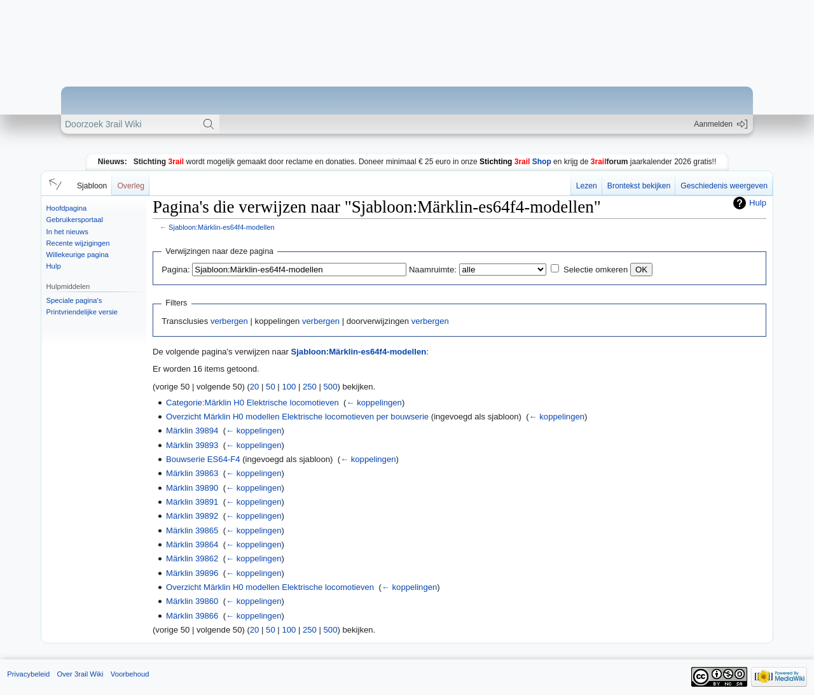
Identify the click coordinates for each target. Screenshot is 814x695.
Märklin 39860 (192, 601)
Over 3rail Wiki (80, 674)
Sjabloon (92, 185)
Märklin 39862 (192, 558)
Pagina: (176, 269)
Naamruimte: (433, 269)
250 (310, 386)
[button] (53, 183)
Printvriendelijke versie (82, 312)
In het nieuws (67, 231)
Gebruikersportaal (74, 219)
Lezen (586, 185)
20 (254, 386)
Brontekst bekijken (638, 185)
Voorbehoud (130, 674)
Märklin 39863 (192, 473)
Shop (515, 161)
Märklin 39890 (192, 488)
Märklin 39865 (192, 530)
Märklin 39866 (192, 616)
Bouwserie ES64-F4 (203, 459)
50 (270, 386)
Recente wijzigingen (78, 243)
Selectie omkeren (595, 269)
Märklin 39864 (192, 544)
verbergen (229, 321)
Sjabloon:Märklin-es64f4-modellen (222, 227)
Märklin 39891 (192, 502)
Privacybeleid (28, 674)
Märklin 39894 (192, 430)
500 (331, 386)
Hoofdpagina (66, 208)
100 (289, 386)
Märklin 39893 (192, 445)
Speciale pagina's (74, 300)
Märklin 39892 (192, 516)
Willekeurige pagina (77, 254)
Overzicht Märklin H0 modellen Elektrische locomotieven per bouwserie (297, 416)
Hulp (53, 266)
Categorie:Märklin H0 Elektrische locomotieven (252, 402)
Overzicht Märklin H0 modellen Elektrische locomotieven (270, 587)
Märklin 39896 (192, 573)
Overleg (130, 185)
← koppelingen (373, 402)
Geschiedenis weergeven (724, 185)
